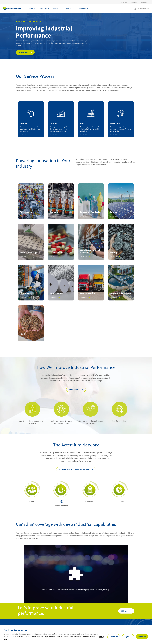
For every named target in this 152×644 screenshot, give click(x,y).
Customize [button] (114, 636)
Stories (134, 2)
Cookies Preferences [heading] (15, 630)
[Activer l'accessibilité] (143, 9)
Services (56, 9)
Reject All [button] (128, 636)
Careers (124, 2)
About (31, 9)
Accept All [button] (142, 636)
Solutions (82, 9)
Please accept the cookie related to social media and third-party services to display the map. (76, 590)
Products (69, 9)
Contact (144, 2)
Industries (43, 9)
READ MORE (74, 390)
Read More (23, 52)
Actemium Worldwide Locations (74, 470)
